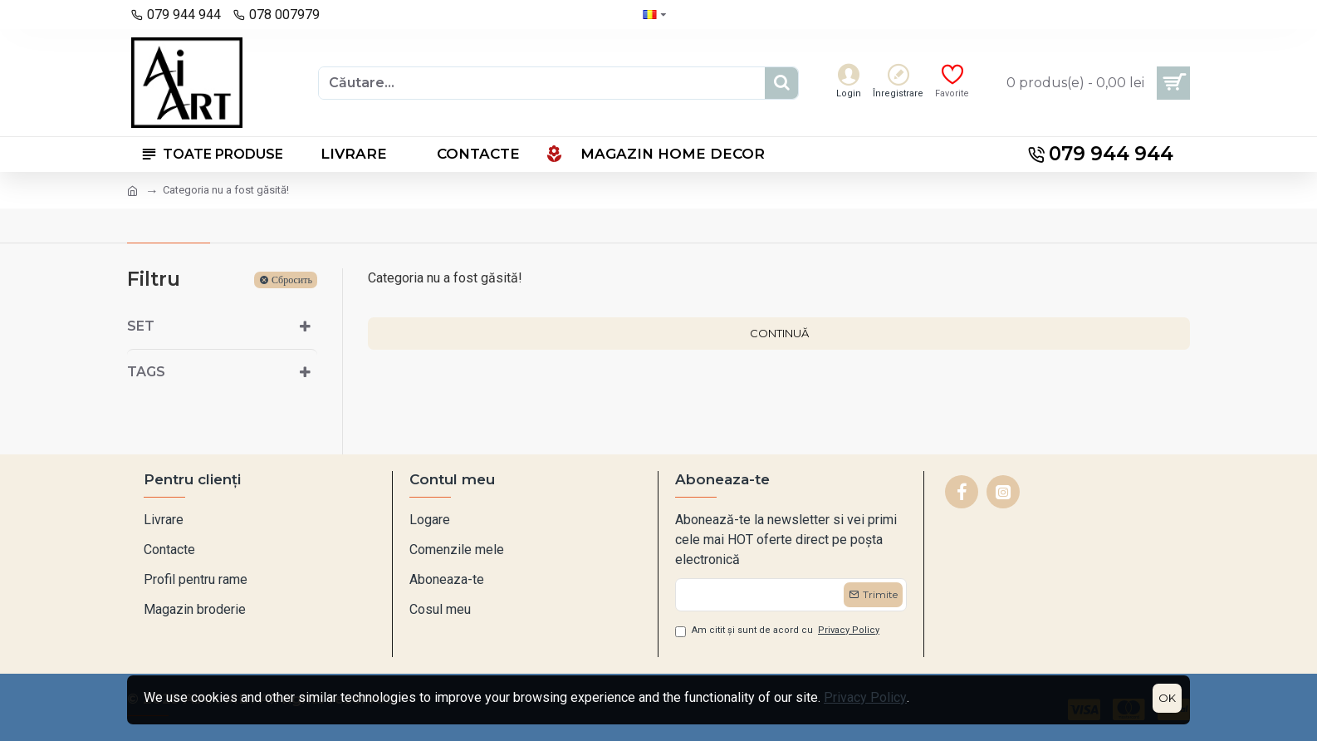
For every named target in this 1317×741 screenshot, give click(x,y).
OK (1167, 697)
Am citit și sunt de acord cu (778, 631)
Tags (146, 372)
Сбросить (292, 279)
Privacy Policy (865, 697)
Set (140, 326)
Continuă (779, 333)
